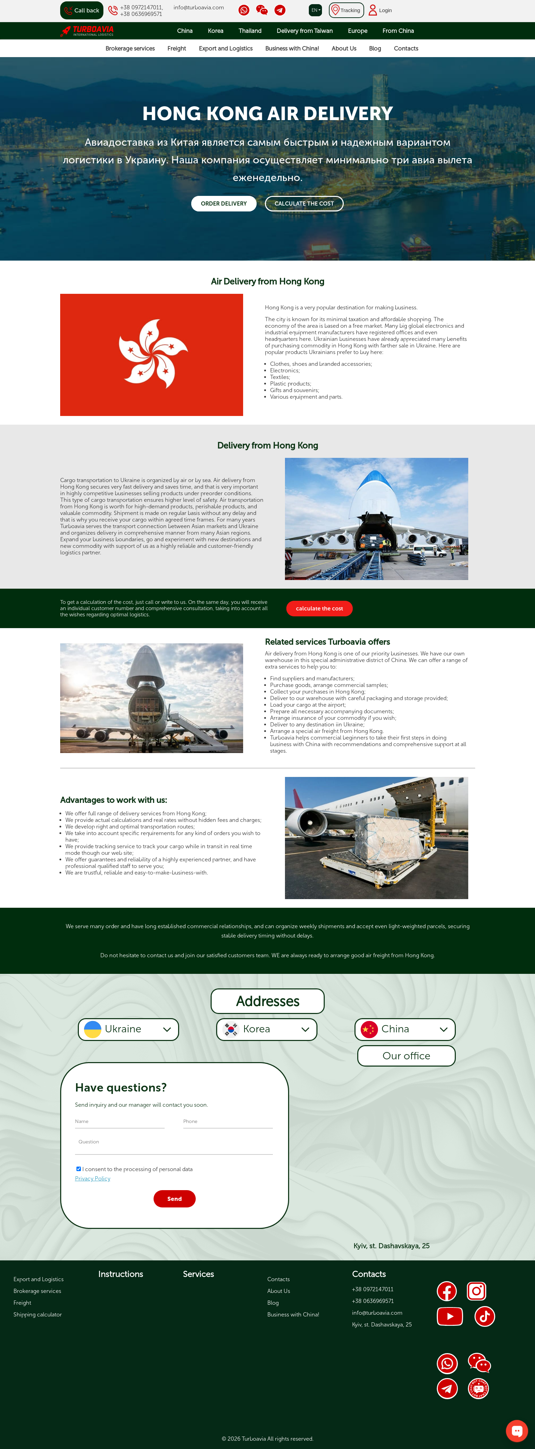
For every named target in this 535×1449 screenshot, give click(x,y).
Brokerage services (130, 48)
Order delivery (224, 203)
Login (385, 10)
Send (174, 1198)
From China (398, 30)
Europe (357, 30)
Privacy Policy (92, 1178)
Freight (176, 48)
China (185, 30)
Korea (215, 30)
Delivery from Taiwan (305, 30)
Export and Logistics (225, 48)
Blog (375, 48)
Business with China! (292, 48)
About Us (344, 48)
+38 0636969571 (141, 14)
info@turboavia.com (199, 7)
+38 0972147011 (141, 7)
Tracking (350, 10)
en (314, 10)
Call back (86, 10)
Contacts (406, 48)
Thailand (250, 30)
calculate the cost (304, 203)
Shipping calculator (37, 1314)
